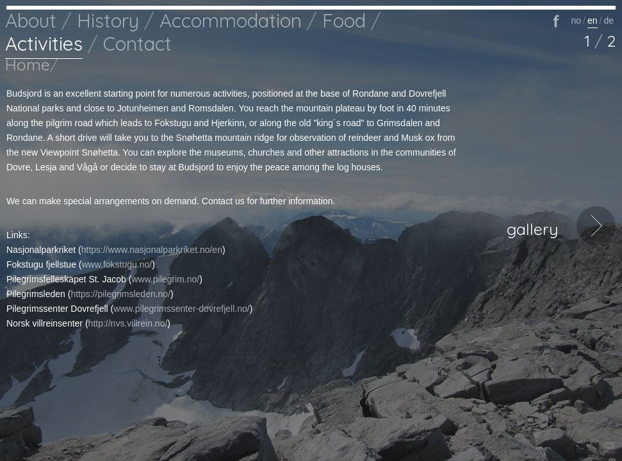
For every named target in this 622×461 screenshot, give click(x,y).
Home (27, 64)
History (108, 20)
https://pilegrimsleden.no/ (120, 294)
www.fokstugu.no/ (117, 264)
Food (344, 20)
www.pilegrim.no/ (165, 279)
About (30, 20)
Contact (137, 43)
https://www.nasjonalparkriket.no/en (151, 250)
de (608, 20)
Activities (44, 43)
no (576, 20)
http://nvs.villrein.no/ (128, 323)
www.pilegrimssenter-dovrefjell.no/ (181, 308)
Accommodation (231, 20)
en (592, 20)
